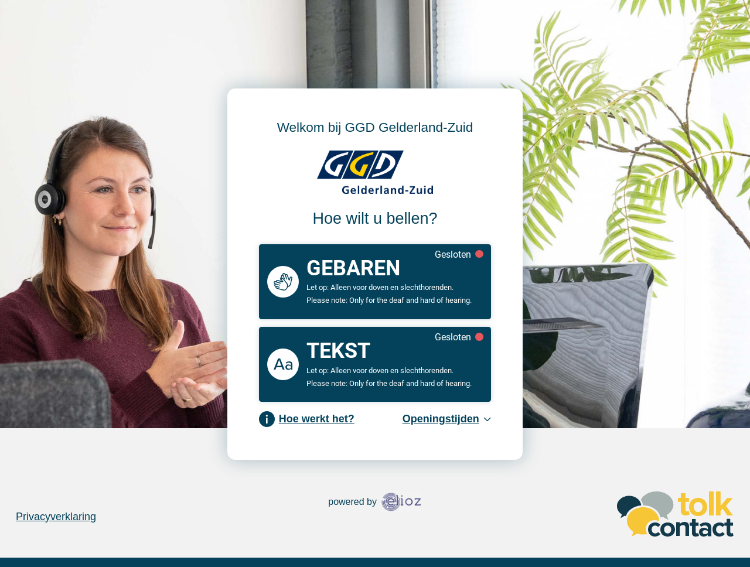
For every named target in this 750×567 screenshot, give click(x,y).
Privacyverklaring (56, 516)
